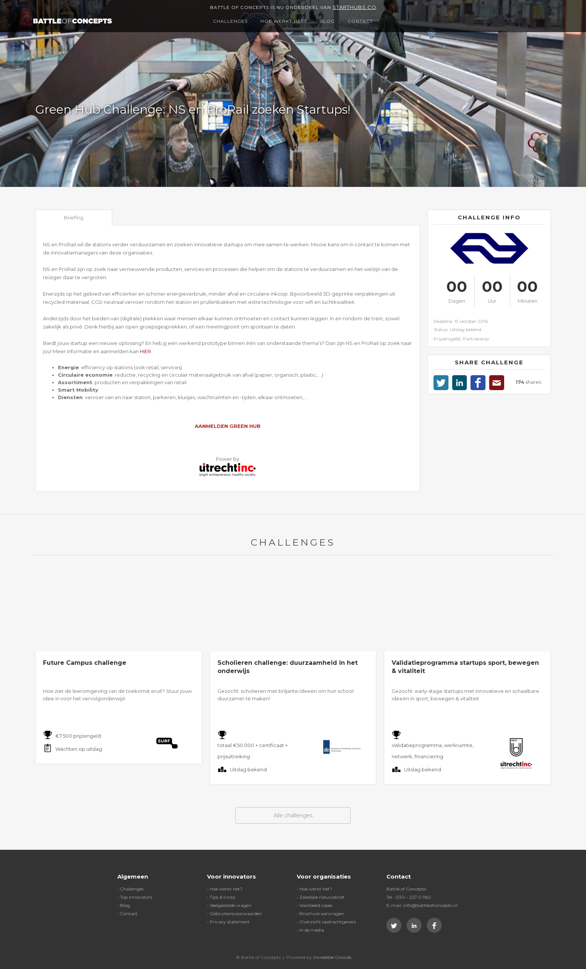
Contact (360, 21)
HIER (145, 351)
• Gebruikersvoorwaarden (234, 913)
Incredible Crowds (332, 957)
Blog (327, 21)
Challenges (230, 21)
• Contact (127, 913)
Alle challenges (293, 815)
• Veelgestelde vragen (229, 905)
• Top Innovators (134, 897)
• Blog (123, 905)
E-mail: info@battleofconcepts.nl (421, 905)
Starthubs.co (354, 7)
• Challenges (130, 889)
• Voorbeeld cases (314, 905)
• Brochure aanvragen (320, 913)
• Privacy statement (228, 922)
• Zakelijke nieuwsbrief (320, 897)
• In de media (310, 930)
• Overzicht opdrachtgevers (326, 922)
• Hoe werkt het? (225, 889)
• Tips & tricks (221, 897)
